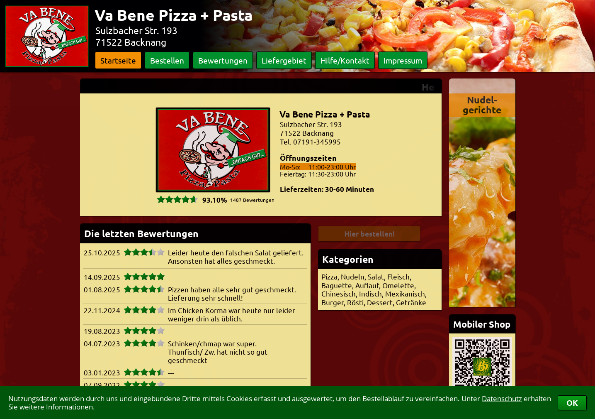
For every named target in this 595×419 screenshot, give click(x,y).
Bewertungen (223, 60)
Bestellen (167, 60)
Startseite (118, 60)
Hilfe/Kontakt (345, 60)
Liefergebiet (284, 60)
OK (572, 402)
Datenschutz (502, 398)
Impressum (403, 60)
